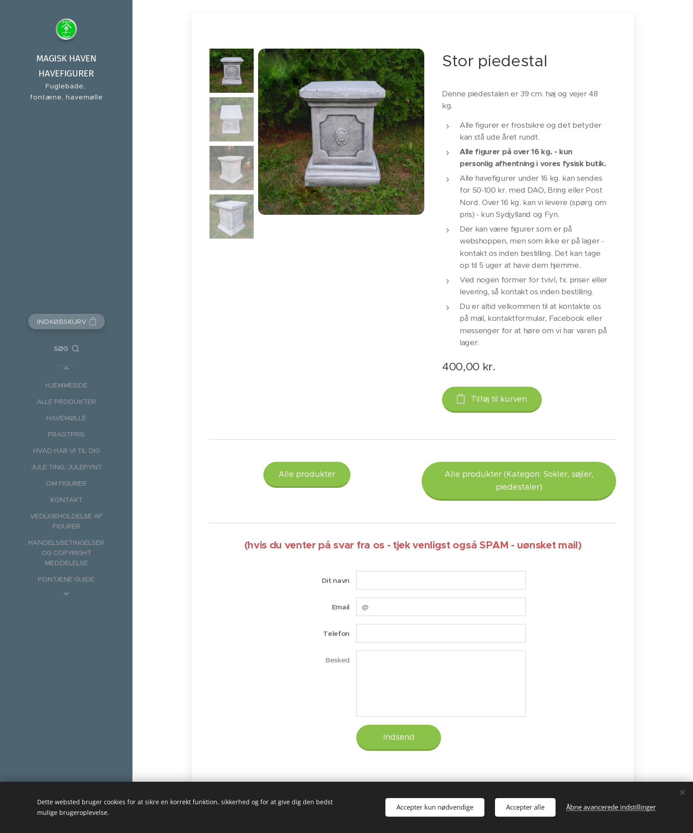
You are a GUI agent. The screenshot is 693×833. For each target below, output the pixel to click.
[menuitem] (66, 385)
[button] (67, 348)
